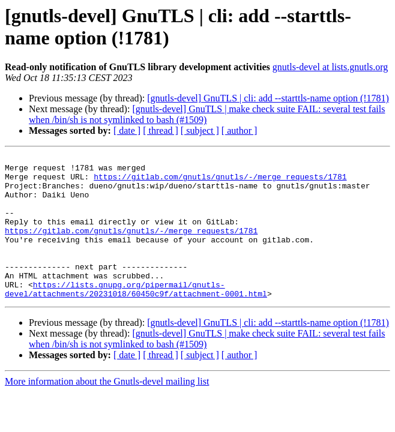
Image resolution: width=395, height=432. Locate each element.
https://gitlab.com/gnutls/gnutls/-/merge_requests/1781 (220, 181)
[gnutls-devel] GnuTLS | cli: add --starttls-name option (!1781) (268, 98)
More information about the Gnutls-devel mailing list (107, 410)
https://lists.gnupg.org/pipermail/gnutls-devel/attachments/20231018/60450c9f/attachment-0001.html (136, 317)
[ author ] (240, 130)
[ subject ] (200, 130)
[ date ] (126, 130)
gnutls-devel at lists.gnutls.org (330, 67)
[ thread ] (160, 130)
